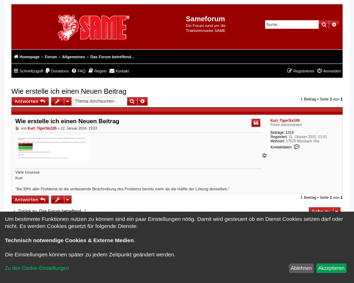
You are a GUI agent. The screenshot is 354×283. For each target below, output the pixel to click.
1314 (290, 133)
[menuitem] (57, 71)
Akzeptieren (331, 268)
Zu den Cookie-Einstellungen (37, 268)
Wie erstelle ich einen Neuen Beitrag (69, 91)
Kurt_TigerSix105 (285, 121)
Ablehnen (301, 268)
